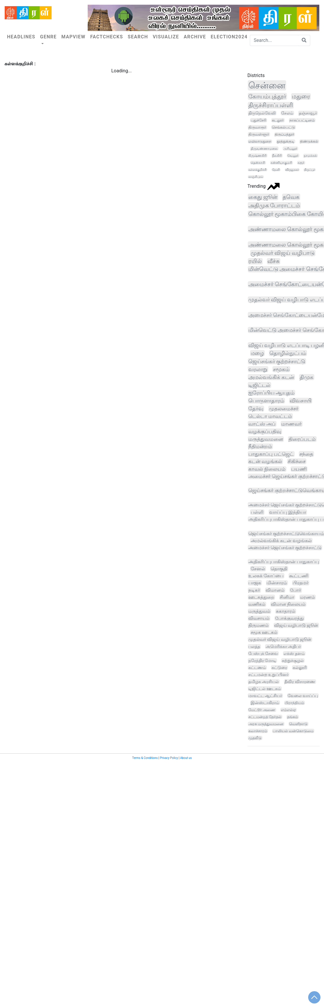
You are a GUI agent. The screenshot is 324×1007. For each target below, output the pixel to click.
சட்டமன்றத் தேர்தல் (264, 717)
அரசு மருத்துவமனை (266, 724)
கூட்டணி (298, 575)
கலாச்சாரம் (257, 731)
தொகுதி (279, 568)
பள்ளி (257, 512)
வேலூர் (292, 155)
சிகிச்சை (297, 461)
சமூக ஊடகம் (264, 632)
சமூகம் (281, 369)
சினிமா (287, 597)
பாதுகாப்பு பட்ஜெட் (271, 454)
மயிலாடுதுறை (259, 141)
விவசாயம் (258, 618)
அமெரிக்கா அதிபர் (283, 646)
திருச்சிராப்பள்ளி (270, 105)
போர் (295, 590)
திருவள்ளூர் (258, 134)
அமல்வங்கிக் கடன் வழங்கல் (281, 540)
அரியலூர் (290, 148)
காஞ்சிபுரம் (255, 176)
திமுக (306, 377)
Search (138, 37)
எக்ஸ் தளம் (294, 653)
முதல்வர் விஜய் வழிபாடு (283, 253)
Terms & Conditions (145, 757)
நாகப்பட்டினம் (302, 120)
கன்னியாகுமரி (281, 163)
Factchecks (106, 37)
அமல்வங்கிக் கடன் (271, 377)
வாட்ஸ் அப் (262, 424)
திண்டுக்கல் (309, 141)
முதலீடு (255, 738)
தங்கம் (292, 717)
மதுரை (301, 96)
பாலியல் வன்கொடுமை (293, 731)
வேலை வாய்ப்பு (303, 695)
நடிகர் (254, 590)
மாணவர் (291, 424)
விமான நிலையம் (288, 604)
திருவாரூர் (257, 127)
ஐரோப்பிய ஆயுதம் (271, 393)
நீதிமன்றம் (260, 446)
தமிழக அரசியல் (263, 681)
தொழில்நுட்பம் (287, 353)
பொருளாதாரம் (266, 401)
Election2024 (229, 37)
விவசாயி (300, 401)
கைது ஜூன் (262, 197)
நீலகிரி (277, 155)
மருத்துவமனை (265, 439)
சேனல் (258, 568)
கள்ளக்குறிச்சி (257, 169)
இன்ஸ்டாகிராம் (265, 702)
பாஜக (254, 583)
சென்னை (266, 85)
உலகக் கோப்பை (266, 575)
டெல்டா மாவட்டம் (270, 416)
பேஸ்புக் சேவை (263, 653)
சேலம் (287, 113)
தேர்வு (255, 409)
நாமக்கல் (310, 156)
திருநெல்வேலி (262, 113)
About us (186, 757)
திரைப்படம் (302, 439)
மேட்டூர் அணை (261, 710)
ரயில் (255, 261)
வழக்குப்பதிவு (264, 431)
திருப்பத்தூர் (284, 134)
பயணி (299, 469)
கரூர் (301, 163)
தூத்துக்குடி (285, 141)
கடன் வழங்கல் (265, 461)
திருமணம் (258, 625)
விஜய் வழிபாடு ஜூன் (296, 625)
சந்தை (306, 454)
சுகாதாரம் (285, 611)
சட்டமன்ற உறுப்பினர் (268, 674)
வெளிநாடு (298, 724)
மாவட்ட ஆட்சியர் (265, 695)
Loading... (121, 71)
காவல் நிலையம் (267, 469)
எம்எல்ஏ (288, 710)
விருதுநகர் (292, 169)
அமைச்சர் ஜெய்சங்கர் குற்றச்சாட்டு (284, 547)
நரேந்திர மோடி (262, 660)
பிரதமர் (300, 583)
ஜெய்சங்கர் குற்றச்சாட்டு (277, 361)
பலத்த (254, 646)
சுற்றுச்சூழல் (293, 660)
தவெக (291, 197)
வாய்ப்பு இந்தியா (287, 512)
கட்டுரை (279, 667)
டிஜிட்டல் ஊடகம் (264, 688)
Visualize (166, 37)
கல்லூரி (300, 667)
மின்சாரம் (277, 583)
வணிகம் (256, 604)
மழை (257, 353)
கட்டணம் (257, 667)
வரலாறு (257, 369)
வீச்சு (273, 261)
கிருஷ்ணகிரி (257, 155)
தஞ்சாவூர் (308, 113)
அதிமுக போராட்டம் (274, 205)
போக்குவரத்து (289, 618)
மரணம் (307, 597)
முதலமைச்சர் (283, 409)
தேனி (276, 169)
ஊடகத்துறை (261, 597)
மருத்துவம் (259, 611)
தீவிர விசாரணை (299, 681)
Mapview (73, 37)
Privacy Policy (169, 757)
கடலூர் (278, 120)
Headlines (21, 37)
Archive (195, 37)
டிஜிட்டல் (259, 385)
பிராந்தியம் (294, 703)
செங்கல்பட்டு (283, 127)
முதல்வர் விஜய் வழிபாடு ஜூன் (279, 639)
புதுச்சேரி (258, 120)
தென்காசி (258, 163)
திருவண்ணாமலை (264, 148)
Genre (48, 37)
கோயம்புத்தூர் (267, 96)
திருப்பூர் (309, 169)
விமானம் (275, 590)
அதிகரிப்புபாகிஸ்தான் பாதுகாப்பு (283, 561)
